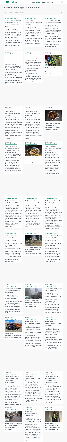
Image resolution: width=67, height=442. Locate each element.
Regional (44, 2)
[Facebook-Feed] (59, 12)
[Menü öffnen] (62, 2)
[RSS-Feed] (61, 12)
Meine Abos (50, 2)
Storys (33, 2)
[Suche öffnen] (58, 2)
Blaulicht (38, 2)
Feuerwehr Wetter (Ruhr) (11, 18)
